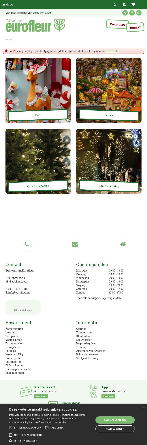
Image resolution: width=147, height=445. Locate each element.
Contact (81, 328)
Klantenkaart (84, 336)
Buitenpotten (13, 361)
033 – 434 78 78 (17, 289)
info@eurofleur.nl (19, 292)
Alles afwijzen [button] (115, 428)
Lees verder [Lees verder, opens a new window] (60, 422)
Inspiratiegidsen (86, 343)
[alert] (73, 424)
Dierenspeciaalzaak (17, 369)
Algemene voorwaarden (90, 350)
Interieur (11, 332)
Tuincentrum (84, 332)
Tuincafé (81, 347)
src (115, 4)
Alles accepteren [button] (115, 419)
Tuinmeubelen (14, 343)
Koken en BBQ (14, 354)
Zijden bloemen (14, 365)
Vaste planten (13, 339)
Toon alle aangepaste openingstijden (98, 298)
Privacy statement (87, 354)
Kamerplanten (14, 328)
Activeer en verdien (46, 391)
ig (139, 13)
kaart (125, 13)
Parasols (10, 350)
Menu (8, 4)
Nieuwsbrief (84, 339)
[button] (50, 440)
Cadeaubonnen (14, 372)
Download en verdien (114, 391)
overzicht (113, 51)
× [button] (143, 407)
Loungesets (12, 347)
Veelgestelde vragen (88, 358)
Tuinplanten (12, 336)
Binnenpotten (13, 358)
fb (132, 13)
